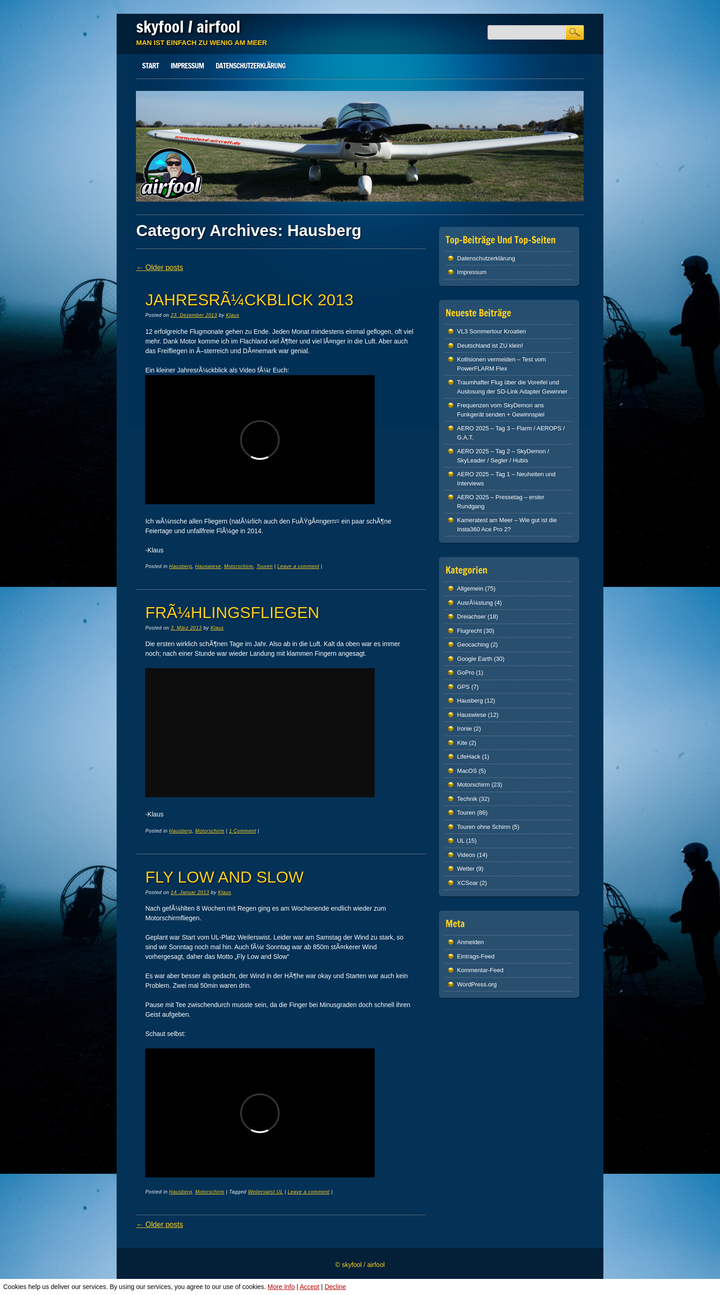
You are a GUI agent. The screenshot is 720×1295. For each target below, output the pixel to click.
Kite (462, 742)
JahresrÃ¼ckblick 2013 (249, 300)
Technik (467, 798)
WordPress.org (476, 984)
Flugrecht (469, 630)
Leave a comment (298, 566)
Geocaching (473, 644)
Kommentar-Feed (480, 970)
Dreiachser (471, 616)
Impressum (186, 66)
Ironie (464, 728)
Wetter (465, 868)
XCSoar (467, 882)
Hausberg (180, 566)
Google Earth (474, 658)
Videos (466, 854)
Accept (310, 1286)
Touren (264, 566)
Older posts (159, 267)
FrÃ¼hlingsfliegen (232, 612)
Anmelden (470, 942)
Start (150, 66)
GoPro (465, 672)
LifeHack (468, 756)
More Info (281, 1286)
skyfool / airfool (188, 26)
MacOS (467, 770)
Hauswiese (208, 566)
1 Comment (242, 830)
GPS (463, 686)
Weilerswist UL (265, 1191)
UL (460, 840)
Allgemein (470, 588)
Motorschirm (238, 566)
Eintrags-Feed (476, 956)
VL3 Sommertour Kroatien (491, 331)
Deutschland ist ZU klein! (490, 345)
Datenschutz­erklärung (251, 66)
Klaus (232, 315)
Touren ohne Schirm (483, 826)
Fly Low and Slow (224, 877)
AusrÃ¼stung (475, 602)
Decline (335, 1286)
